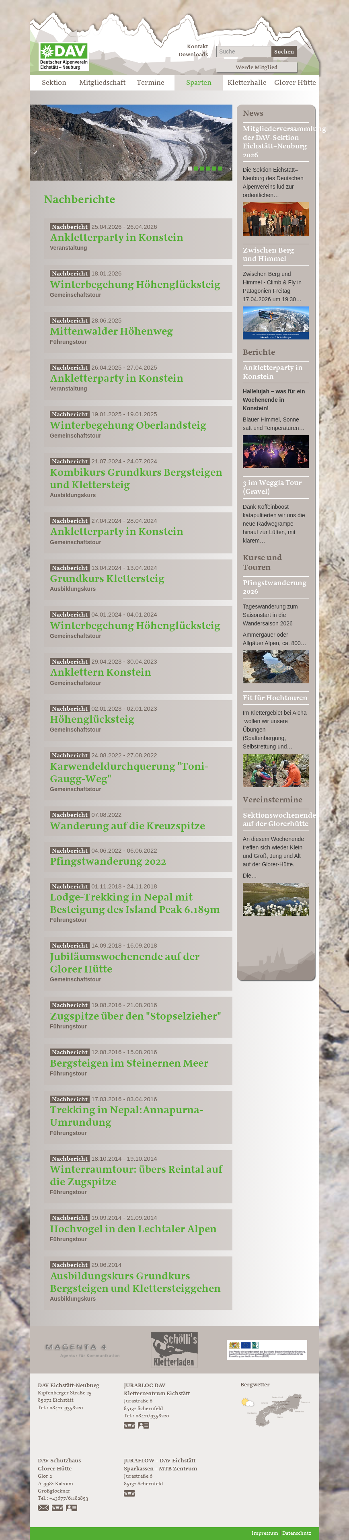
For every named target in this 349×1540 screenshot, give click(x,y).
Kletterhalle (247, 82)
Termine (150, 82)
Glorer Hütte (295, 82)
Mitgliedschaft (102, 82)
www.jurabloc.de (130, 1426)
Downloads (193, 54)
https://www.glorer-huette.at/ (58, 1509)
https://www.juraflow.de (130, 1494)
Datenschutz (296, 1533)
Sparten (198, 82)
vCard (144, 1426)
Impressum (265, 1533)
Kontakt (197, 46)
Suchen (284, 52)
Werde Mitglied (257, 67)
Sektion (54, 82)
